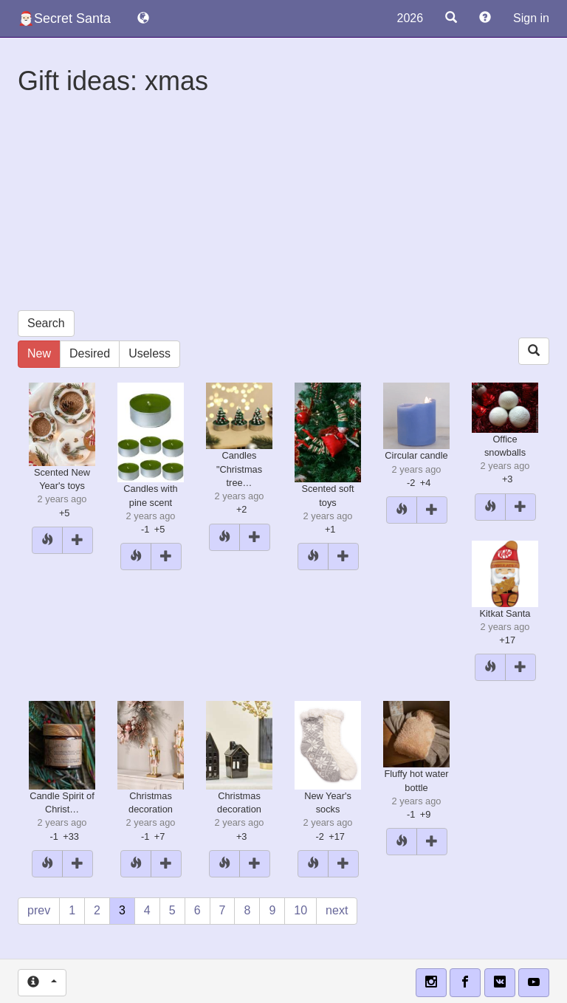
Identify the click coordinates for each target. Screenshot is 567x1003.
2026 (409, 18)
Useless (149, 353)
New (39, 353)
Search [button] (46, 323)
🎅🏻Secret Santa (64, 18)
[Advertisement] (283, 206)
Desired (89, 353)
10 (300, 910)
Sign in (531, 18)
